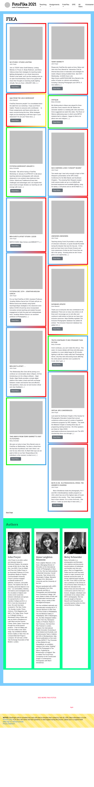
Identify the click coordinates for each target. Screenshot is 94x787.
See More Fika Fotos (47, 698)
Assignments (54, 4)
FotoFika (65, 4)
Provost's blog (7, 719)
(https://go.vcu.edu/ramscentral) (13, 721)
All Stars (80, 5)
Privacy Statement (9, 723)
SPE (73, 4)
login (71, 707)
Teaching (42, 4)
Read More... (15, 87)
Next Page (9, 512)
